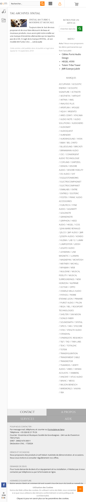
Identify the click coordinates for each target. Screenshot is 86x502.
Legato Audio (67, 248)
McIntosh (78, 259)
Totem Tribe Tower (71, 65)
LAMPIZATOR (66, 244)
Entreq (64, 193)
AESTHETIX (65, 95)
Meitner (64, 263)
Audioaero (77, 123)
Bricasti (78, 146)
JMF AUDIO (73, 232)
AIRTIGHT (76, 95)
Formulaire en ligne (56, 429)
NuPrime (74, 283)
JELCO (63, 232)
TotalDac (72, 345)
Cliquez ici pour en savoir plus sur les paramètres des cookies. (43, 498)
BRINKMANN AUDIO (69, 150)
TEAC (62, 345)
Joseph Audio (67, 236)
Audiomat (65, 127)
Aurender (65, 134)
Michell (75, 263)
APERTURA (65, 107)
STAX (62, 330)
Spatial (12, 51)
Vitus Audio (76, 376)
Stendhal (65, 333)
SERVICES (27, 419)
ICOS (77, 224)
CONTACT (27, 412)
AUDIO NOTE (66, 119)
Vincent (64, 376)
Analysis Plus (67, 103)
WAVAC (63, 380)
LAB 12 (72, 240)
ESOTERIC (74, 193)
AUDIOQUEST (66, 131)
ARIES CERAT (66, 115)
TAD (67, 341)
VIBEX (69, 369)
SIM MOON (75, 314)
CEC (62, 154)
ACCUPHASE (64, 84)
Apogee (75, 107)
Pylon (79, 302)
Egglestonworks (69, 177)
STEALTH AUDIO (74, 330)
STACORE (78, 326)
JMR (81, 232)
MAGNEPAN (65, 259)
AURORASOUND (67, 138)
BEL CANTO (72, 142)
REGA (62, 306)
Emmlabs (65, 189)
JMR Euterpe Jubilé (71, 68)
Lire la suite (37, 41)
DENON (63, 166)
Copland (64, 162)
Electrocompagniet (70, 181)
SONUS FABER (66, 318)
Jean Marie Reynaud (70, 228)
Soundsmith (66, 322)
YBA (62, 392)
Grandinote (66, 216)
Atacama (78, 115)
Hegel (70, 224)
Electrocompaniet (70, 185)
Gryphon (65, 220)
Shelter (64, 314)
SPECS (63, 326)
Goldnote (65, 212)
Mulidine (65, 271)
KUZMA (63, 240)
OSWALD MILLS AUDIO (70, 291)
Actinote (76, 91)
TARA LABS (76, 341)
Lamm (80, 240)
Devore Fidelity (75, 170)
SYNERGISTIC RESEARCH (71, 337)
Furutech (65, 205)
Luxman (75, 255)
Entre (75, 189)
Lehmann (65, 251)
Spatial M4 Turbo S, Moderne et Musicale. (38, 21)
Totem (63, 349)
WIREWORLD (66, 388)
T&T (62, 341)
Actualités (40, 48)
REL (69, 306)
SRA (70, 326)
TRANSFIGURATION (69, 353)
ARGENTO (72, 111)
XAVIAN (77, 388)
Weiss (72, 380)
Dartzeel (76, 162)
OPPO (72, 287)
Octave (64, 287)
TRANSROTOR (66, 361)
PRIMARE (79, 298)
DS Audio (65, 173)
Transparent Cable (70, 357)
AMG (71, 99)
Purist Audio (67, 302)
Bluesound (66, 146)
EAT (73, 173)
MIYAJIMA (64, 267)
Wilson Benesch (68, 384)
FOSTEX (63, 197)
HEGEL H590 (68, 61)
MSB (73, 267)
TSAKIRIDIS (65, 365)
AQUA (63, 111)
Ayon (79, 138)
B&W (62, 142)
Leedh (77, 244)
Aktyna (63, 99)
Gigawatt (72, 209)
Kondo (79, 236)
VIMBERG (74, 372)
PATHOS (64, 294)
